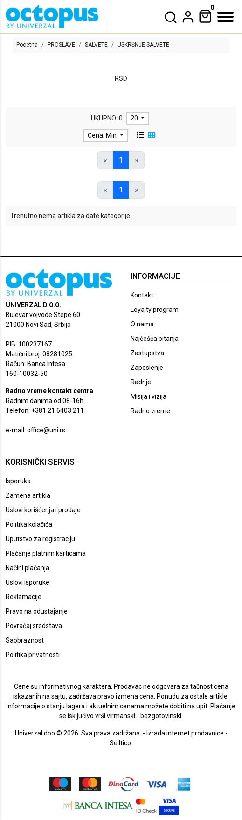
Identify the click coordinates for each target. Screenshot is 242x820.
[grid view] (151, 135)
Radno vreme (150, 411)
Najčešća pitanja (155, 338)
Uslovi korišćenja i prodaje (43, 510)
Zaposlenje (147, 367)
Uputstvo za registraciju (40, 539)
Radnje (141, 382)
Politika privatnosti (33, 654)
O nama (142, 324)
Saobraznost (25, 640)
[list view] (140, 135)
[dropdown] (188, 17)
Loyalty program (155, 309)
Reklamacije (23, 597)
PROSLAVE (61, 45)
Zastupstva (147, 353)
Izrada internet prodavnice (185, 733)
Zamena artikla (28, 495)
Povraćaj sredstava (34, 625)
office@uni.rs (46, 430)
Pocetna (27, 45)
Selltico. (121, 743)
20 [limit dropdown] (135, 118)
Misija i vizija (148, 396)
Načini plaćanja (27, 568)
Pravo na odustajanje (37, 611)
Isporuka (18, 481)
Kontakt (142, 295)
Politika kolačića (29, 524)
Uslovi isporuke (27, 582)
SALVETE (96, 45)
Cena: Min (103, 135)
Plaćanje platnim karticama (46, 553)
